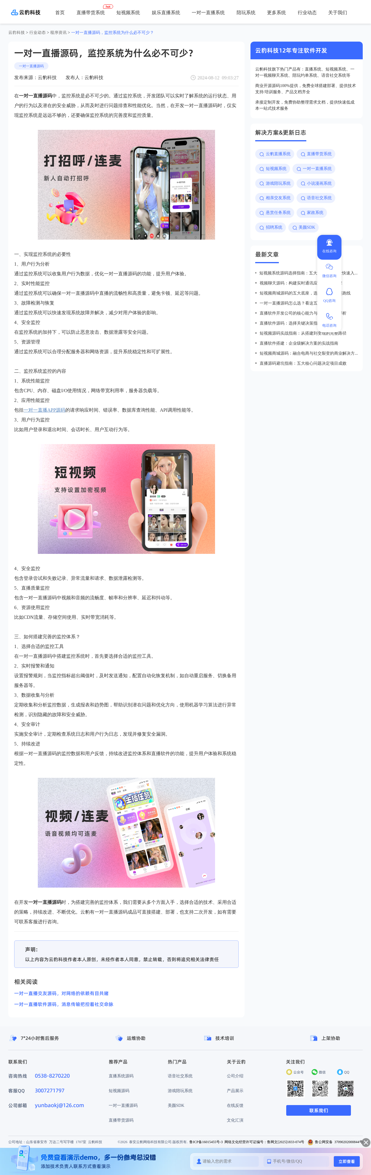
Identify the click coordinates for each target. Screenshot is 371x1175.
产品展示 (235, 1091)
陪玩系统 (246, 12)
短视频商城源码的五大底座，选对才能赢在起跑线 (305, 293)
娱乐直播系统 (166, 12)
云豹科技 (16, 32)
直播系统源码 (121, 1076)
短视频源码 (119, 1091)
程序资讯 (58, 32)
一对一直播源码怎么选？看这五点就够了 (297, 303)
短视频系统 (128, 12)
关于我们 (337, 12)
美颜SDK (176, 1105)
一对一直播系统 (208, 12)
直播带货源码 (121, 1120)
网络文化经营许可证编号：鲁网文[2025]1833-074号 (264, 1141)
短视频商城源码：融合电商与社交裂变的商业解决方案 (309, 353)
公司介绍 (235, 1076)
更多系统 (276, 12)
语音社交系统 (180, 1076)
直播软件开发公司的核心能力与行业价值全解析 (303, 313)
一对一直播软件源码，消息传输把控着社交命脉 (63, 1004)
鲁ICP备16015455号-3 (206, 1141)
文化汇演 (235, 1120)
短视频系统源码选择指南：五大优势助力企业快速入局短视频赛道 (308, 273)
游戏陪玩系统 (180, 1091)
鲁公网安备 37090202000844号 (335, 1141)
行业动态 (307, 12)
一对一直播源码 (31, 65)
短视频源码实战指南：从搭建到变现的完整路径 (303, 333)
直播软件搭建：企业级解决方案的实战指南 (299, 343)
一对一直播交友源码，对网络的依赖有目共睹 (61, 993)
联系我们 (318, 1110)
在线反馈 (235, 1105)
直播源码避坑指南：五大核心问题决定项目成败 (303, 363)
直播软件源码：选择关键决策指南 (291, 323)
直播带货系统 (91, 12)
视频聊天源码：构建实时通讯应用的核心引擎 (301, 283)
